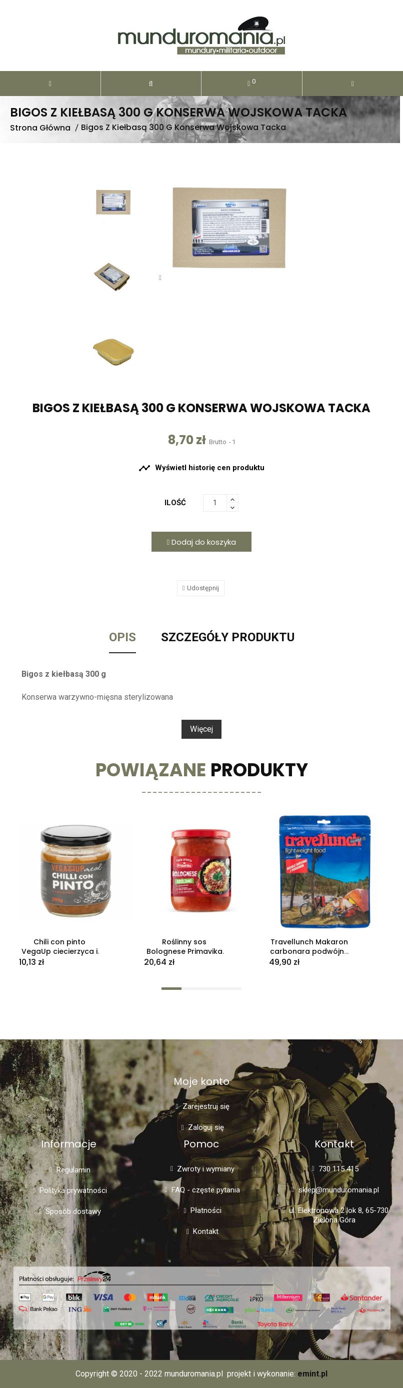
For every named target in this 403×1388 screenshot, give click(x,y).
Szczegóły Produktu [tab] (227, 637)
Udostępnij (203, 588)
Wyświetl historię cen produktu (201, 468)
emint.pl (313, 1373)
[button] (151, 83)
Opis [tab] (122, 637)
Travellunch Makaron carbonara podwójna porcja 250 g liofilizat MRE (309, 956)
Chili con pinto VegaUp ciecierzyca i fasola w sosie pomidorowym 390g (60, 956)
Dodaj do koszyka (201, 542)
